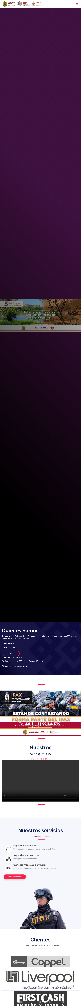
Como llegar (11, 653)
